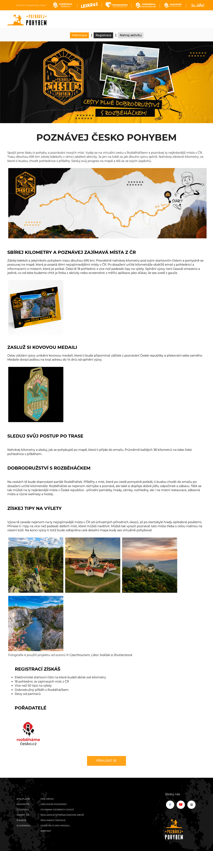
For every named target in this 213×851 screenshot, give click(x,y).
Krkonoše (23, 804)
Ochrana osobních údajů (57, 809)
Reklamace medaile (53, 820)
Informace (79, 35)
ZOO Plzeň (23, 798)
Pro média (47, 798)
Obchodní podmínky (54, 804)
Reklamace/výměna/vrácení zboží (62, 814)
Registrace (103, 35)
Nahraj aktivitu (131, 35)
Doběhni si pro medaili (55, 825)
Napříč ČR (23, 814)
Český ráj (23, 809)
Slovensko (23, 825)
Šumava (21, 820)
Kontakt (46, 830)
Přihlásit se (106, 760)
